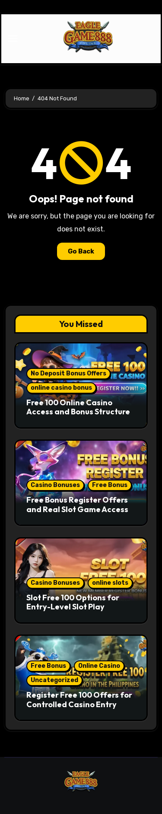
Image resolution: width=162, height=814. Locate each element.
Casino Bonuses (55, 485)
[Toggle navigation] (12, 38)
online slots (110, 582)
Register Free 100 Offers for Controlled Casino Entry (79, 699)
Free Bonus (109, 485)
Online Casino (99, 666)
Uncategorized (54, 680)
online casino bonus (61, 387)
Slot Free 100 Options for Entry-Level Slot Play (72, 602)
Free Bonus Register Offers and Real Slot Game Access (77, 504)
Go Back (81, 251)
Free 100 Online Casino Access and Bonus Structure (78, 407)
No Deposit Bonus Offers (68, 373)
